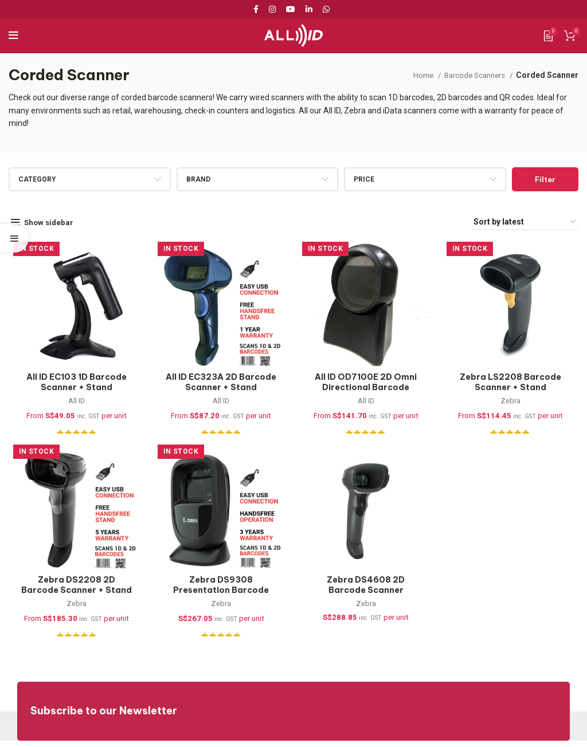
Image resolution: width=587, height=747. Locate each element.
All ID (73, 403)
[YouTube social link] (290, 9)
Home (416, 75)
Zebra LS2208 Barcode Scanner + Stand (513, 384)
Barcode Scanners (472, 75)
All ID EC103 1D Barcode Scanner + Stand (73, 384)
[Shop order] (525, 222)
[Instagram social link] (272, 9)
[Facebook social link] (258, 9)
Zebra (514, 403)
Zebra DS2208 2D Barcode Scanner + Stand (73, 589)
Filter (545, 179)
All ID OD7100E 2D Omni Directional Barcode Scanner (366, 389)
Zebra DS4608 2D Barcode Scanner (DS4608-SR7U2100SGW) (367, 600)
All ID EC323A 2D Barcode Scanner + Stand (220, 384)
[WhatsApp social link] (326, 9)
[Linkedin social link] (309, 9)
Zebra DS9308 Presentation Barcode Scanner (220, 595)
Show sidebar (51, 222)
